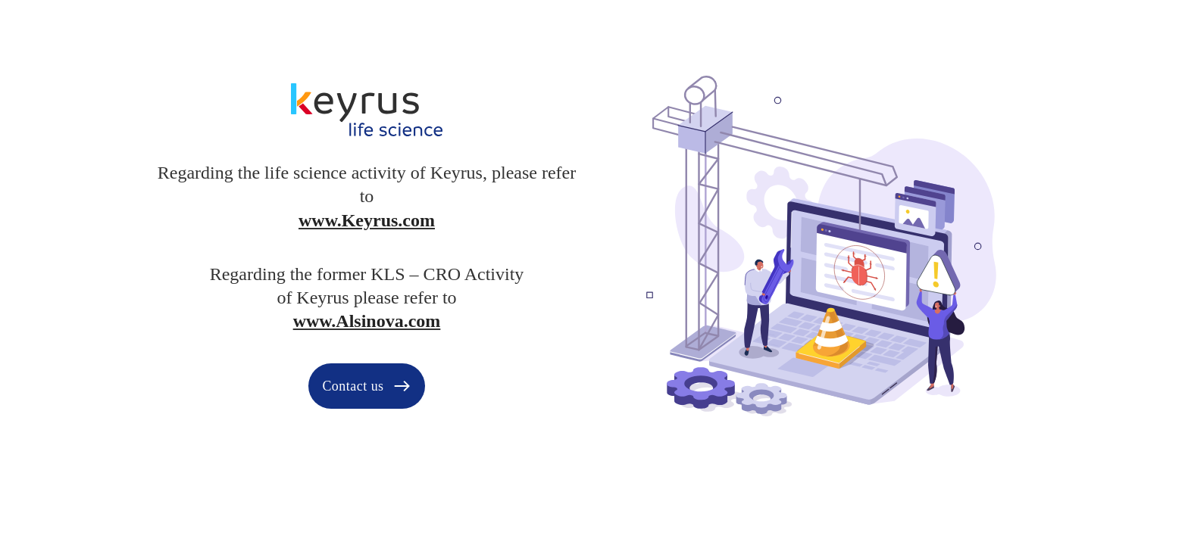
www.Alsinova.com (367, 321)
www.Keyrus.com (367, 220)
